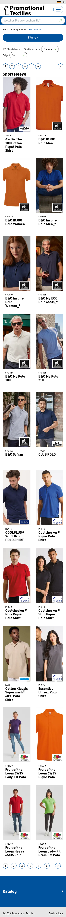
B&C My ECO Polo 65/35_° (48, 300)
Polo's (23, 29)
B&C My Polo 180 (15, 378)
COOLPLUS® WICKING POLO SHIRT (14, 536)
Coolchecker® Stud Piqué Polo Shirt (49, 614)
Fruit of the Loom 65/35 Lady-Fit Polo (15, 773)
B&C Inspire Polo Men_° (47, 222)
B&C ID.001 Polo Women (15, 222)
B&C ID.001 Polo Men (47, 141)
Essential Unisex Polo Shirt (47, 692)
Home (5, 29)
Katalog (14, 29)
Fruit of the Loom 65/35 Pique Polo (47, 773)
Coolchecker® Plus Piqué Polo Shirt (16, 614)
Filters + (33, 37)
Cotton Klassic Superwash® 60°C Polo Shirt (16, 694)
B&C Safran (14, 454)
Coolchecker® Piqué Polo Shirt (49, 536)
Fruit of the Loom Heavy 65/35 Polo (14, 851)
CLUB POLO (47, 454)
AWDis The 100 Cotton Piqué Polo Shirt (13, 145)
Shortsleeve (35, 29)
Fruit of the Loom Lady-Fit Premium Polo (49, 851)
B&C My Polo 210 (48, 378)
